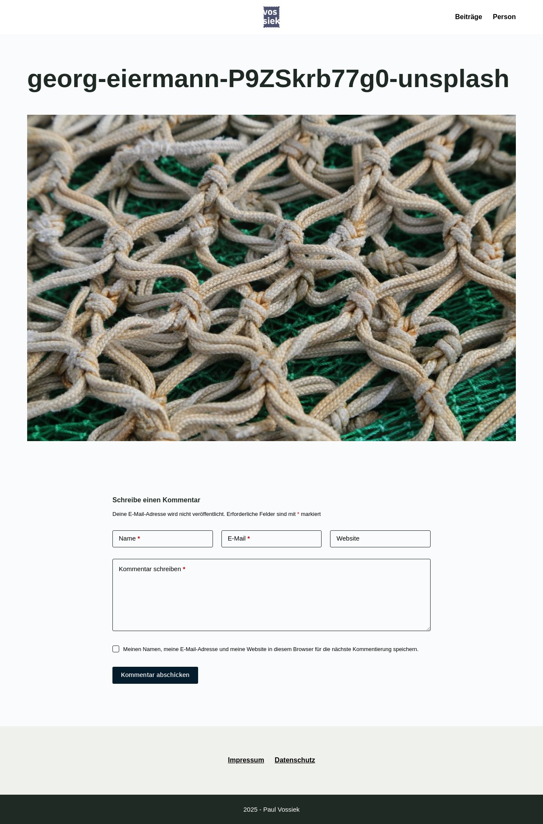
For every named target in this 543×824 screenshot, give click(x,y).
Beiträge (468, 16)
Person (504, 16)
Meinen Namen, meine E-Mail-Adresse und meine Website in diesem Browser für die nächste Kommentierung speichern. (270, 649)
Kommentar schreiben (152, 569)
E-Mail (239, 538)
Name (129, 538)
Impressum (246, 760)
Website (347, 538)
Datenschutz (295, 760)
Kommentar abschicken (155, 675)
